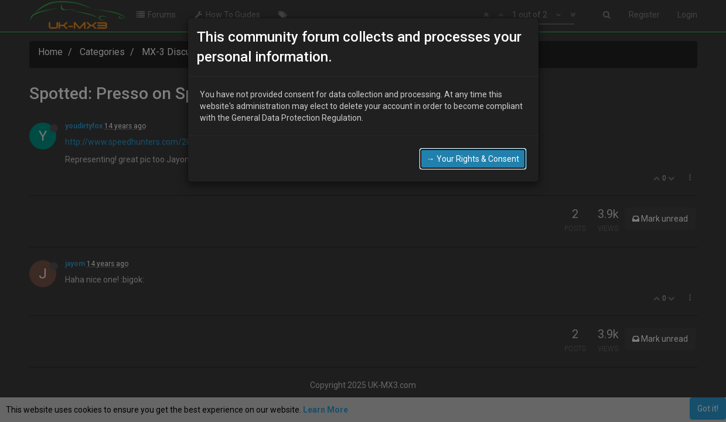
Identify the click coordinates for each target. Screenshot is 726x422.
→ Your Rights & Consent (473, 159)
